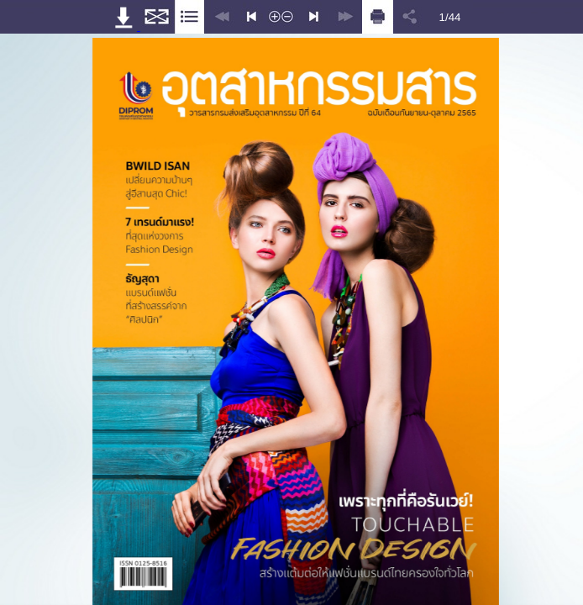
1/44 (450, 17)
